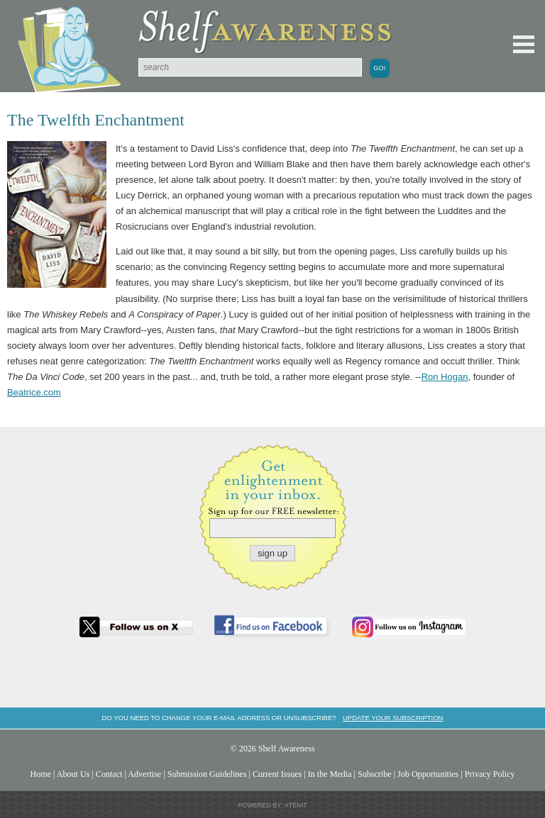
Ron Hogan (445, 376)
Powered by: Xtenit (272, 805)
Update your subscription (393, 718)
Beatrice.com (34, 392)
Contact (109, 774)
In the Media (330, 774)
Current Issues (277, 774)
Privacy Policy (490, 774)
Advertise (144, 774)
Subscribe (375, 774)
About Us (73, 774)
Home (40, 774)
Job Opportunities (427, 774)
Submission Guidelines (207, 774)
